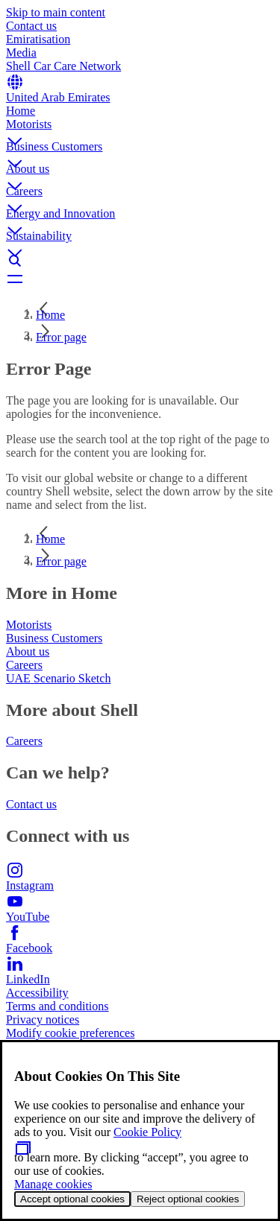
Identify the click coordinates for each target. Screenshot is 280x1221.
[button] (140, 129)
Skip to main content (55, 12)
